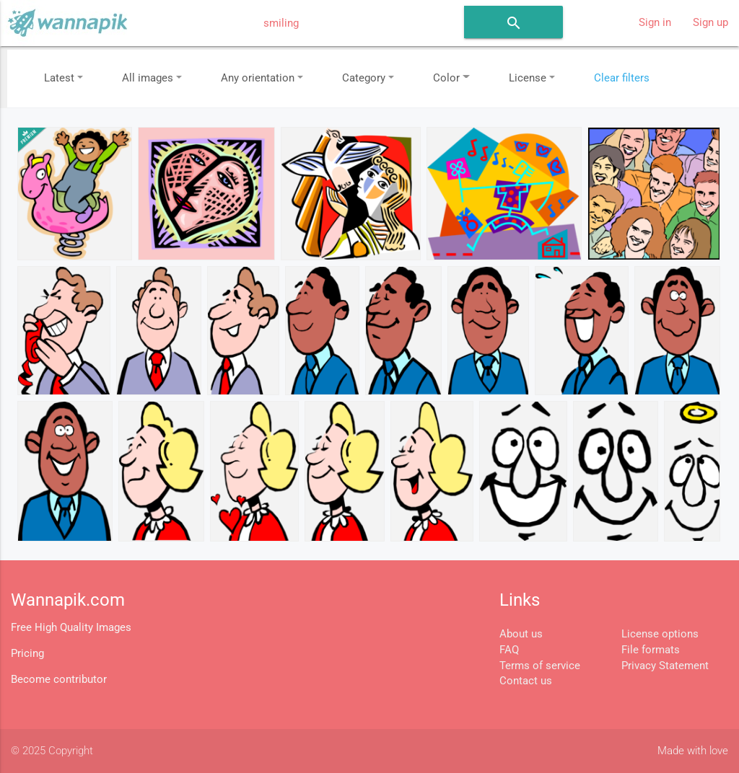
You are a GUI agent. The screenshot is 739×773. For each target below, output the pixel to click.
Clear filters (622, 78)
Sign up (710, 23)
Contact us (525, 681)
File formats (650, 650)
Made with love (692, 751)
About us (521, 634)
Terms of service (539, 666)
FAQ (509, 650)
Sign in (655, 23)
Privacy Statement (665, 666)
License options (660, 634)
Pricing (27, 654)
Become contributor (59, 679)
